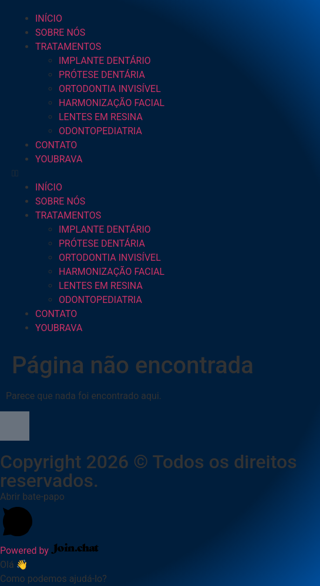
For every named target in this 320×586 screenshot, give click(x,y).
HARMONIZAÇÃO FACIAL (111, 102)
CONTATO (56, 145)
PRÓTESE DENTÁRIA (102, 74)
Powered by (49, 550)
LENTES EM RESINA (101, 116)
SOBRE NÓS (60, 32)
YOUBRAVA (58, 159)
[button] (160, 173)
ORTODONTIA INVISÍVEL (110, 88)
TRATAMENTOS (68, 46)
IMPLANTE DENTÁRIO (105, 60)
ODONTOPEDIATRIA (100, 131)
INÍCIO (48, 18)
